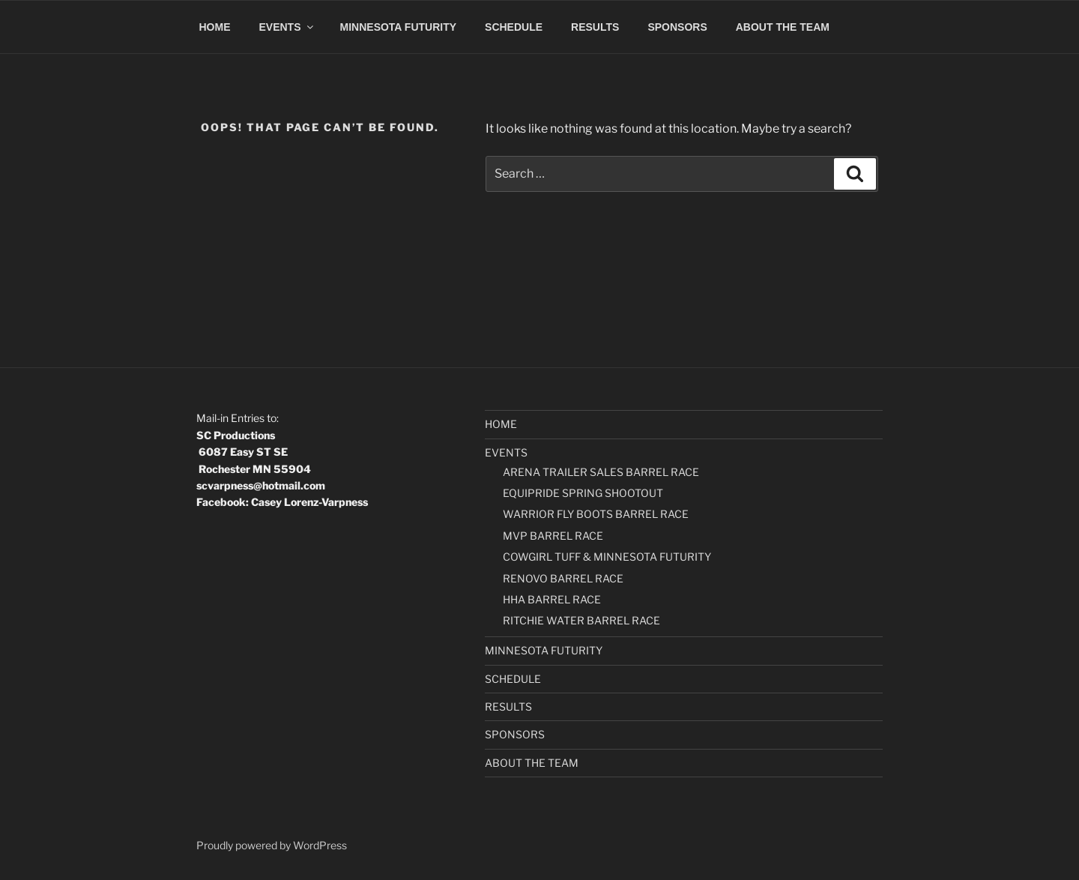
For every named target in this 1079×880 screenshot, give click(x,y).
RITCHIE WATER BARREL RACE (581, 620)
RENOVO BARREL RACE (563, 578)
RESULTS (595, 27)
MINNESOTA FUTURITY (398, 27)
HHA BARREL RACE (552, 599)
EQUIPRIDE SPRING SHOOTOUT (583, 492)
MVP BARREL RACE (553, 535)
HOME (215, 27)
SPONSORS (677, 27)
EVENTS (287, 27)
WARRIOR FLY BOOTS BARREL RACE (596, 513)
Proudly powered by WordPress (271, 845)
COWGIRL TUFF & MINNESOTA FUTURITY (607, 556)
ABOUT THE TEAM (782, 27)
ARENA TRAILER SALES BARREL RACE (601, 471)
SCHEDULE (513, 27)
